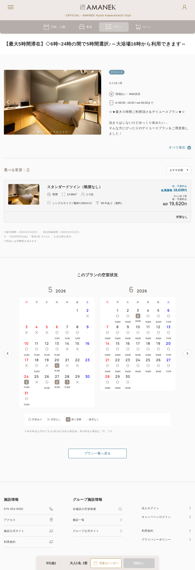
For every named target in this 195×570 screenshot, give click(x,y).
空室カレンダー (105, 563)
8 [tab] (60, 132)
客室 (85, 27)
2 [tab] (41, 132)
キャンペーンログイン (166, 517)
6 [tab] (54, 132)
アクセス (28, 520)
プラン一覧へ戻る (97, 453)
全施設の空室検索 (97, 509)
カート (143, 27)
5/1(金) (51, 563)
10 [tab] (66, 132)
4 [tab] (48, 132)
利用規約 (28, 542)
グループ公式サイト (97, 531)
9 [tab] (63, 132)
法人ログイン (166, 508)
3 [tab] (45, 132)
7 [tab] (57, 132)
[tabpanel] (52, 102)
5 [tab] (51, 132)
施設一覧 (97, 520)
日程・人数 (55, 27)
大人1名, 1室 (79, 563)
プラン (114, 27)
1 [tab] (38, 132)
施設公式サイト (28, 531)
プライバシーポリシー (166, 539)
